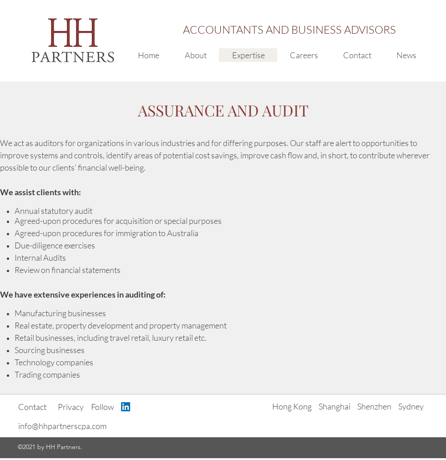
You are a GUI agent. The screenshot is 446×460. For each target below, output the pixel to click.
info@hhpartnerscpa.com (62, 426)
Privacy (71, 407)
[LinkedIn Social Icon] (125, 406)
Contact (32, 407)
